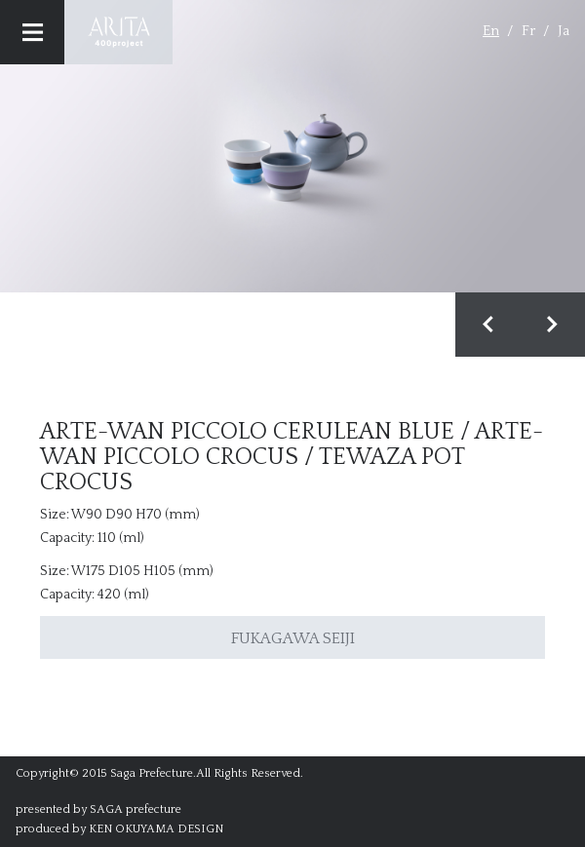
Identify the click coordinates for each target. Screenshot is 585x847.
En (491, 30)
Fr (528, 30)
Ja (563, 30)
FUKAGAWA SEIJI (293, 638)
